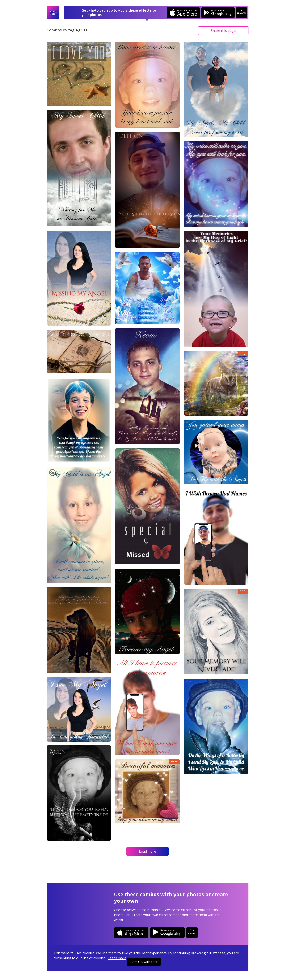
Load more (147, 851)
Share (223, 30)
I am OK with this (144, 961)
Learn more (117, 958)
